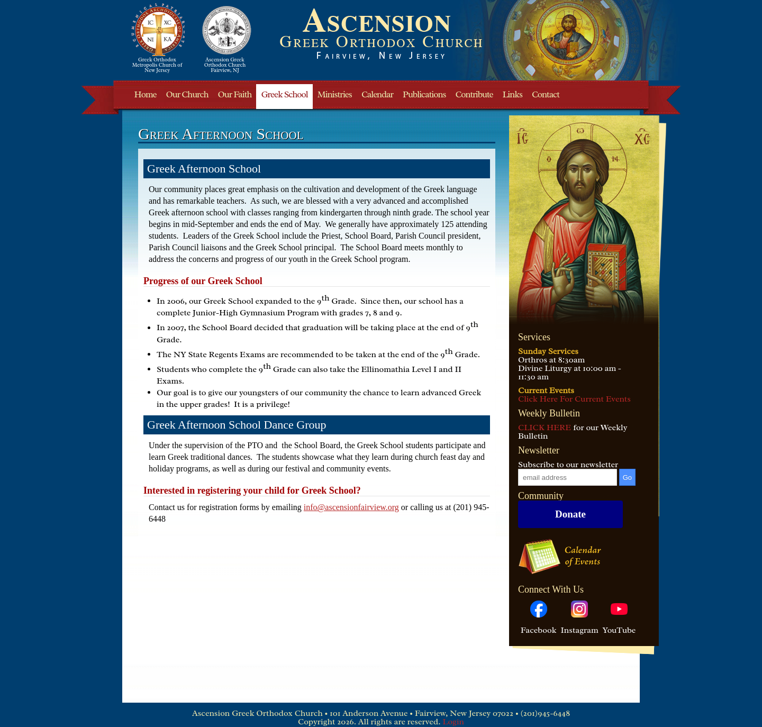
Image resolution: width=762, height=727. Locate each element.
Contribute (474, 94)
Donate (570, 514)
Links (512, 94)
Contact (545, 94)
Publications (424, 94)
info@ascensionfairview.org (351, 507)
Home (145, 94)
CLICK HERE (544, 427)
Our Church (187, 94)
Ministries (335, 94)
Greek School (284, 94)
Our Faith (235, 94)
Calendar (377, 94)
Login (453, 721)
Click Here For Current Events (574, 399)
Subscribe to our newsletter (568, 464)
